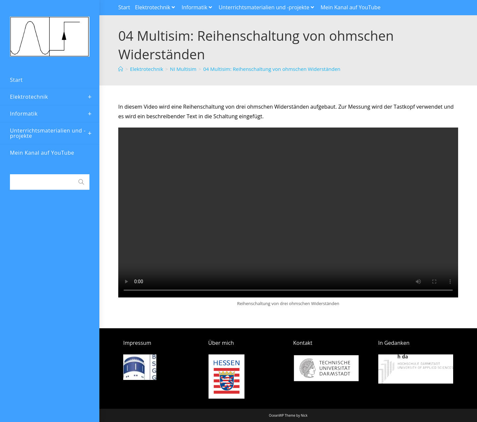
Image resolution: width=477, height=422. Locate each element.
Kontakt (302, 342)
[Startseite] (120, 69)
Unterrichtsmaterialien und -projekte (267, 7)
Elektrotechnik (156, 7)
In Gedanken (394, 342)
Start (124, 7)
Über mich (221, 342)
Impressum (137, 342)
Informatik (198, 7)
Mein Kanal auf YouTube (351, 7)
